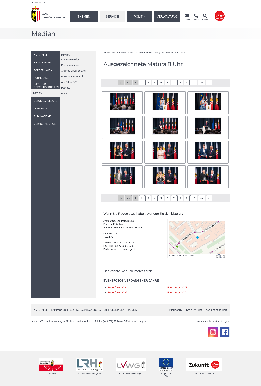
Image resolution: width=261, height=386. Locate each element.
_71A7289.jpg (165, 176)
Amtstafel (40, 310)
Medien (65, 55)
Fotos (64, 93)
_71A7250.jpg (208, 127)
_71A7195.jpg (122, 102)
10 (193, 82)
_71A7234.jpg (165, 127)
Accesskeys (38, 2)
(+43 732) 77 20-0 (112, 321)
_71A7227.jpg (122, 127)
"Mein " (69, 82)
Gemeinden (117, 310)
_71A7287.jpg (122, 176)
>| (209, 82)
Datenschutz (192, 310)
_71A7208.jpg (165, 102)
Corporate (70, 59)
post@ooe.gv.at (139, 321)
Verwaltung (167, 16)
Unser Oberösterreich (72, 76)
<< (128, 82)
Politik (139, 16)
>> (201, 82)
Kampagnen (58, 310)
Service (112, 16)
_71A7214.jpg (208, 102)
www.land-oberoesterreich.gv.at (213, 321)
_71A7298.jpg (208, 176)
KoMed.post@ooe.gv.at (123, 249)
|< (121, 82)
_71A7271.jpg (165, 152)
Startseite (121, 52)
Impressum (173, 310)
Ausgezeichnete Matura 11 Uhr (170, 52)
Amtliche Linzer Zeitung (73, 70)
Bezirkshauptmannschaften (88, 310)
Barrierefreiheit (216, 310)
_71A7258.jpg (122, 152)
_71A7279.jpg (208, 152)
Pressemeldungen (70, 65)
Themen (83, 16)
